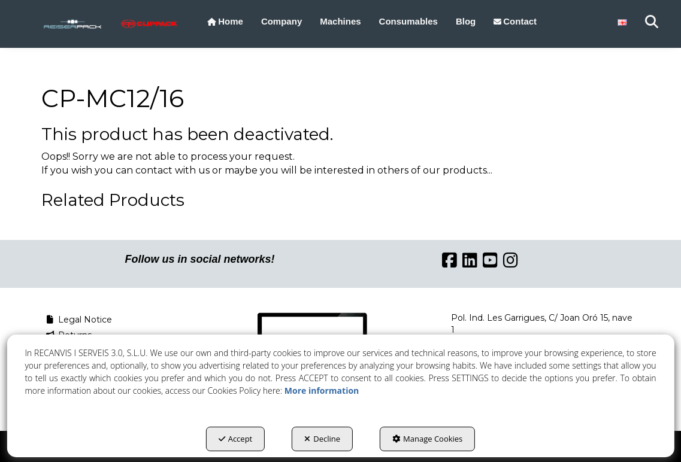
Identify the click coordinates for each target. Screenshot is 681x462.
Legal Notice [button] (78, 319)
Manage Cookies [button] (427, 438)
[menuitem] (225, 22)
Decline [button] (322, 438)
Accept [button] (236, 438)
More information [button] (321, 390)
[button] (72, 24)
